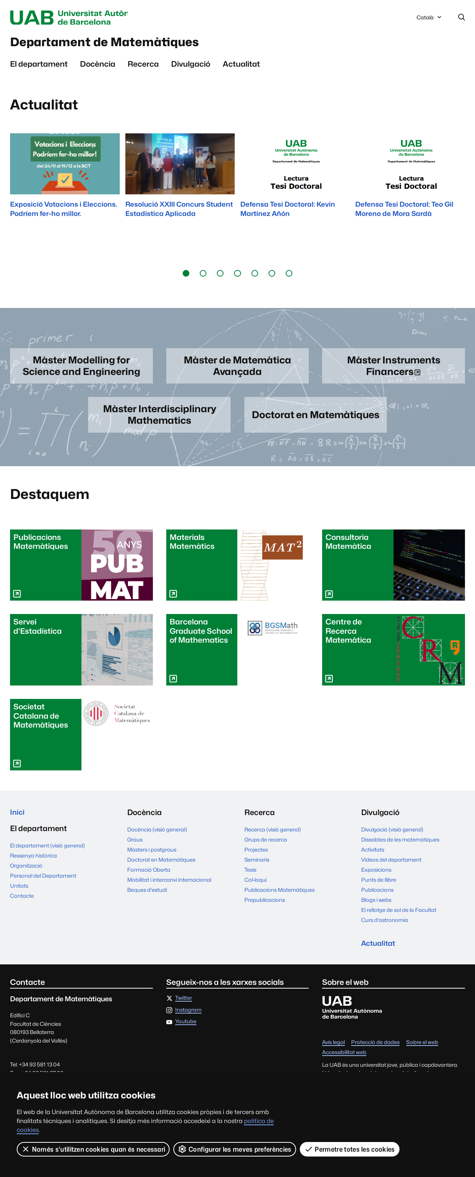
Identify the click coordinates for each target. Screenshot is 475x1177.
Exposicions (376, 875)
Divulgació (190, 67)
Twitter (183, 1004)
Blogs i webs (376, 905)
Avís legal (333, 1048)
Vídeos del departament (391, 865)
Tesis (250, 875)
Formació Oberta (148, 875)
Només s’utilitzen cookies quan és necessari (93, 1149)
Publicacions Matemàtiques (279, 895)
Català (429, 19)
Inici (17, 817)
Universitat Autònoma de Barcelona (80, 18)
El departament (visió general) (47, 852)
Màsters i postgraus (151, 855)
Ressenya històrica (33, 862)
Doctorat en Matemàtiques (161, 865)
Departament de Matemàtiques (120, 44)
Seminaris (256, 865)
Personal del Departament (43, 882)
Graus (134, 845)
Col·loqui (255, 885)
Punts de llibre (378, 885)
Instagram (188, 1016)
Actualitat (241, 67)
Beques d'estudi (147, 895)
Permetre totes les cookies (349, 1149)
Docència (97, 67)
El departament (39, 67)
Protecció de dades (375, 1048)
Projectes (256, 855)
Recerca (143, 67)
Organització (26, 872)
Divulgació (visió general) (392, 834)
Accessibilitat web (344, 1058)
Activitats (372, 855)
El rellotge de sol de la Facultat (398, 915)
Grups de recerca (265, 845)
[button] (186, 276)
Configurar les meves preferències (235, 1149)
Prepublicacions (264, 905)
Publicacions (377, 895)
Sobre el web (422, 1048)
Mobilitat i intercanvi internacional (169, 885)
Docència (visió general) (157, 834)
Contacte (22, 902)
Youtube (185, 1028)
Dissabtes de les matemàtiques (400, 845)
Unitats (19, 892)
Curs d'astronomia (384, 925)
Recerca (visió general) (272, 834)
